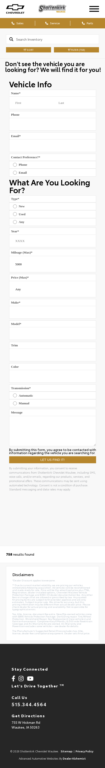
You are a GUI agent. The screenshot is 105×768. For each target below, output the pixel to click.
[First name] (31, 103)
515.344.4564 (29, 704)
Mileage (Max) (22, 252)
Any (21, 222)
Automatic (26, 395)
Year (15, 231)
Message (17, 412)
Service (52, 23)
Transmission (21, 388)
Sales (18, 23)
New (22, 206)
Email (16, 136)
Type (15, 199)
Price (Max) (20, 277)
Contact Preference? (25, 157)
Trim (14, 345)
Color (15, 366)
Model (16, 324)
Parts (87, 23)
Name (16, 93)
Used (22, 214)
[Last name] (74, 103)
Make (15, 302)
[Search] (57, 39)
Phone (15, 114)
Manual (24, 403)
